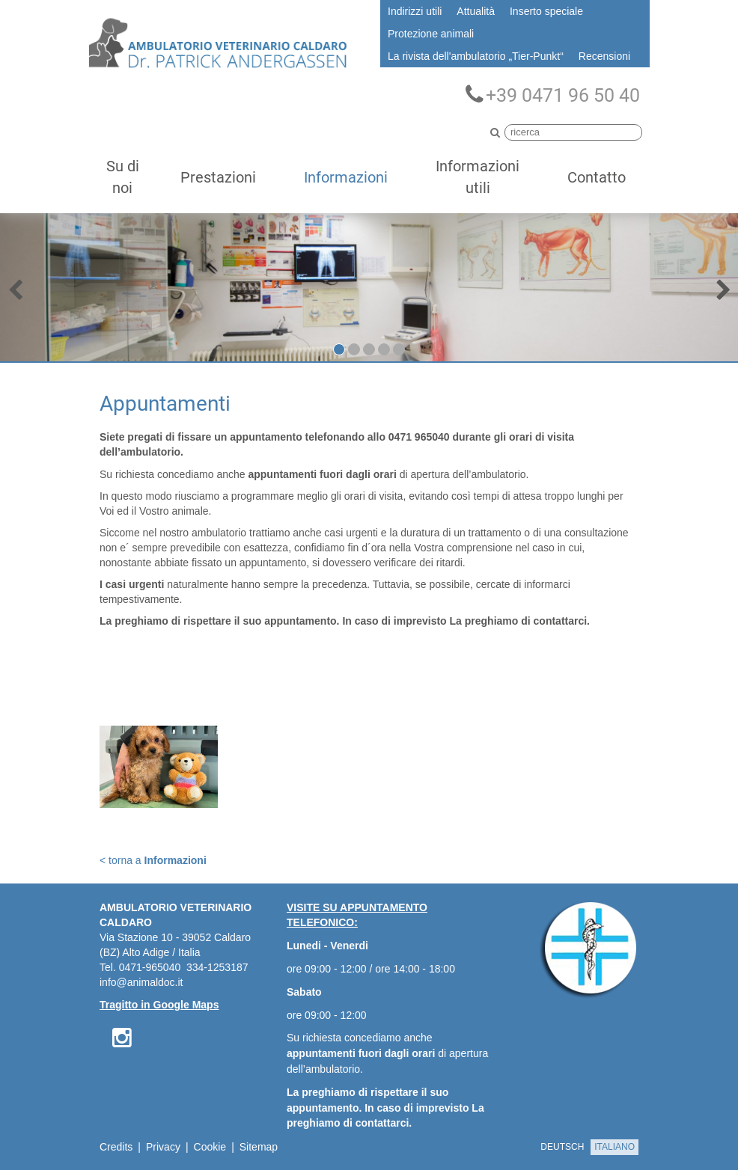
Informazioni (346, 177)
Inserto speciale (546, 11)
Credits (116, 1147)
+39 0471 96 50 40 (553, 95)
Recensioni (604, 56)
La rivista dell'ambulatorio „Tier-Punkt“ (476, 56)
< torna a (153, 860)
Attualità (476, 11)
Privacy (163, 1147)
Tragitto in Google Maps (159, 1005)
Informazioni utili (477, 177)
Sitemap (259, 1147)
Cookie (210, 1147)
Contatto (596, 177)
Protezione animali (431, 34)
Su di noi (122, 177)
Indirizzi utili (415, 11)
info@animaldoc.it (141, 982)
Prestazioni (218, 177)
